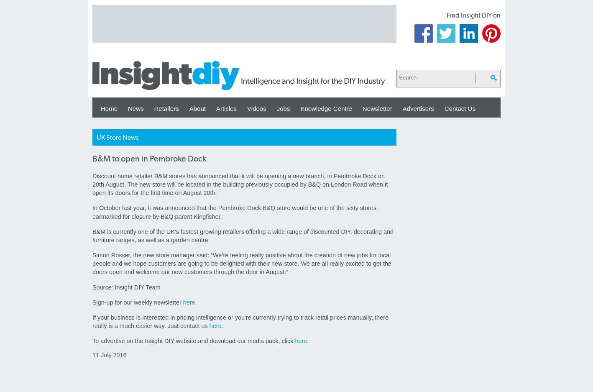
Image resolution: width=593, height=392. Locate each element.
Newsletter (377, 108)
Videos (256, 108)
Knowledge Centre (326, 108)
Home (109, 108)
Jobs (283, 108)
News (136, 108)
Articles (226, 108)
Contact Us (460, 108)
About (197, 108)
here (189, 302)
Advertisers (418, 108)
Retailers (166, 108)
